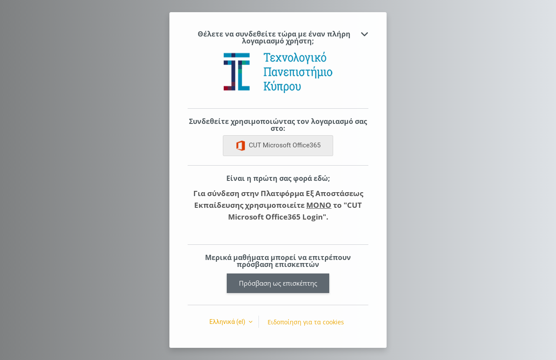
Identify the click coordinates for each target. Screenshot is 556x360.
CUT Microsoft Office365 (278, 145)
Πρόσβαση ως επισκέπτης (278, 283)
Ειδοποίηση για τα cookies (306, 322)
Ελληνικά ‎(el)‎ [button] (228, 321)
